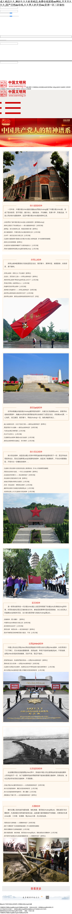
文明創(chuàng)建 (10, 89)
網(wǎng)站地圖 (27, 904)
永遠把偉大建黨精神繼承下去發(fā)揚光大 (17, 246)
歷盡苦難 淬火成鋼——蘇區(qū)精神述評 (17, 428)
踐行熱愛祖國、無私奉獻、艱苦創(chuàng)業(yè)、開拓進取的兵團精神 (27, 833)
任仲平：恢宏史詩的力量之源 (13, 236)
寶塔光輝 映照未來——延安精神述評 (16, 630)
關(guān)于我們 (4, 904)
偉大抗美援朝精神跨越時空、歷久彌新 (16, 792)
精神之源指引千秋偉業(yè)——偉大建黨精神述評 (19, 226)
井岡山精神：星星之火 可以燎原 (14, 273)
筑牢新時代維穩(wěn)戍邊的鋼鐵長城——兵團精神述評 (21, 836)
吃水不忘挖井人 (9, 434)
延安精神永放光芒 (10, 626)
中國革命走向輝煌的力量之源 (13, 623)
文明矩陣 (28, 89)
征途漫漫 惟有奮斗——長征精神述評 (16, 475)
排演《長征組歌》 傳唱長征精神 (14, 485)
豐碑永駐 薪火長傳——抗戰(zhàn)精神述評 (18, 664)
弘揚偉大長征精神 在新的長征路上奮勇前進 (18, 469)
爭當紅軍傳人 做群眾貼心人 (13, 283)
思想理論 (49, 87)
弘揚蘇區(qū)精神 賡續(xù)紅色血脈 (15, 438)
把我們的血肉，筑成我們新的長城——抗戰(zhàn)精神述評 (22, 660)
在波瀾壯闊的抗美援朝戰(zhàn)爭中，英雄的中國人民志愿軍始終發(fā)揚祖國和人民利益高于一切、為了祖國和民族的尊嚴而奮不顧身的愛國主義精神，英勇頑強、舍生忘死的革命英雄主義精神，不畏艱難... (35, 776)
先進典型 (62, 87)
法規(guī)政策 (56, 87)
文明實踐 (2, 89)
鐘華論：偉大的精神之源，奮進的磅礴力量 (17, 229)
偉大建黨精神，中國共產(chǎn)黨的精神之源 (18, 232)
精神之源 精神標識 (10, 242)
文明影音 (17, 89)
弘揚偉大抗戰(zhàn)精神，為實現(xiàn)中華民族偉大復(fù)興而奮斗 (25, 667)
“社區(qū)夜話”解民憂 (11, 431)
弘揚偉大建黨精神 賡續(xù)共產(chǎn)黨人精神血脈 (20, 239)
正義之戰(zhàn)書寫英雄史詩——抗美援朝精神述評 (20, 785)
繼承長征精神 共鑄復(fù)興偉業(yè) (15, 488)
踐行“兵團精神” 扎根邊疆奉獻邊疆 (15, 826)
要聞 (30, 87)
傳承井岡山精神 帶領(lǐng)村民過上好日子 (17, 280)
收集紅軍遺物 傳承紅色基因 (13, 482)
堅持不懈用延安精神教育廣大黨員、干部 (17, 633)
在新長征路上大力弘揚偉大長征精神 (15, 492)
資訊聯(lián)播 (43, 87)
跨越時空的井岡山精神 (11, 287)
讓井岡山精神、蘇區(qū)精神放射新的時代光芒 (19, 297)
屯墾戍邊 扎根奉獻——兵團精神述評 (16, 823)
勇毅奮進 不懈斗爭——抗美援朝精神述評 (17, 795)
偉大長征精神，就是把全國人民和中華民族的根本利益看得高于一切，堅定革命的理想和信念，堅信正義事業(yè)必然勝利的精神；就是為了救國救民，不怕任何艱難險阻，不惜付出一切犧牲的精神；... (35, 459)
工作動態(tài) (35, 87)
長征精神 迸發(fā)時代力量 (12, 478)
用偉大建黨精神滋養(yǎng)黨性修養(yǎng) (17, 249)
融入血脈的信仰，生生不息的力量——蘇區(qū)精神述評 (22, 424)
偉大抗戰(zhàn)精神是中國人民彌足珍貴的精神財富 (20, 670)
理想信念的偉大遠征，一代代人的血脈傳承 (17, 472)
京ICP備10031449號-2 (6, 909)
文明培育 (68, 87)
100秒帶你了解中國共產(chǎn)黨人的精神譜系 (19, 222)
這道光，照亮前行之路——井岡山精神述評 (17, 277)
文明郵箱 (20, 904)
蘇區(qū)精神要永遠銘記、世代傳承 (15, 441)
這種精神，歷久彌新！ (11, 620)
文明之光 (23, 89)
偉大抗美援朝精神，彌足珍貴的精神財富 (17, 789)
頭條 (27, 87)
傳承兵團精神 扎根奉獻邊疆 (13, 830)
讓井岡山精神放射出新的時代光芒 (15, 293)
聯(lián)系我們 (13, 904)
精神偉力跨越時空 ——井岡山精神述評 (16, 290)
